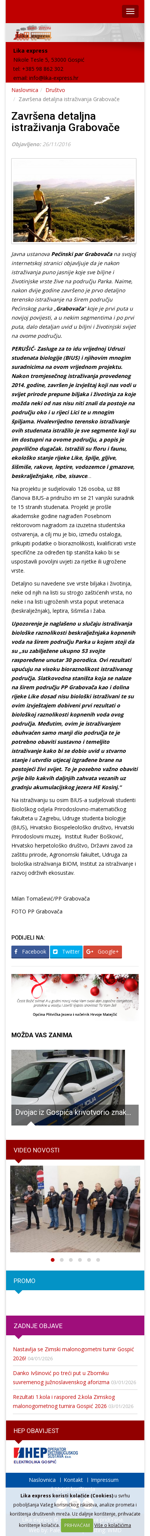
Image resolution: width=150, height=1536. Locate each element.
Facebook (30, 951)
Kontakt (73, 1479)
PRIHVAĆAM (77, 1525)
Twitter (66, 951)
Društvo (55, 90)
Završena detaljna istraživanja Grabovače (65, 122)
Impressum (105, 1479)
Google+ (102, 951)
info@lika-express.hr (53, 77)
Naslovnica (24, 90)
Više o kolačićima (112, 1525)
